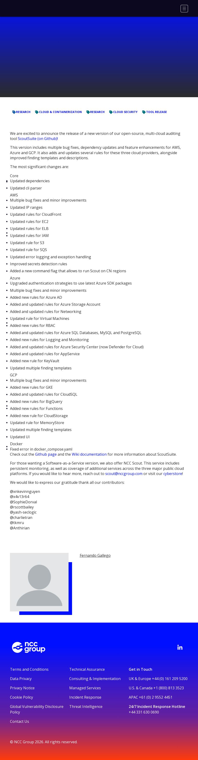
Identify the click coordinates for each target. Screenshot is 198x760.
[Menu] (184, 8)
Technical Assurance (87, 669)
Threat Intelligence (85, 706)
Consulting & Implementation (95, 678)
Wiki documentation (89, 454)
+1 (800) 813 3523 (168, 687)
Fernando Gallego (95, 555)
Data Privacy (21, 678)
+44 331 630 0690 (144, 712)
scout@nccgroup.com (123, 473)
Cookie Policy (21, 697)
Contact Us (19, 721)
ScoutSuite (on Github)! (38, 138)
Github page (46, 454)
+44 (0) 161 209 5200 (170, 678)
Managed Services (85, 687)
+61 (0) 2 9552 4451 (155, 697)
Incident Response (85, 697)
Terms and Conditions (29, 669)
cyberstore (172, 473)
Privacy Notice (22, 687)
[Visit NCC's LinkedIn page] (179, 647)
